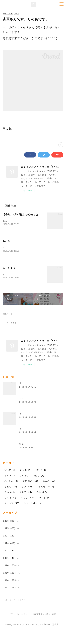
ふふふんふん (9, 274)
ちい (27, 487)
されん (10, 487)
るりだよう (9, 268)
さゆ (9, 492)
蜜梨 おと (30, 481)
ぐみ (23, 475)
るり (9, 475)
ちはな (6, 241)
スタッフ (11, 503)
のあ (21, 444)
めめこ (49, 481)
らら (10, 498)
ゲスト (44, 498)
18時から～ (8, 248)
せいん (41, 470)
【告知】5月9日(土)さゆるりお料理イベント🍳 (30, 214)
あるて (25, 492)
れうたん (11, 481)
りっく (28, 498)
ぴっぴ (10, 470)
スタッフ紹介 (33, 503)
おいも (25, 470)
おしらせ (45, 487)
